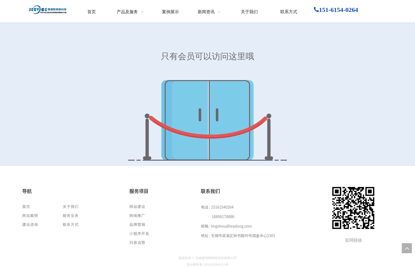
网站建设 (137, 206)
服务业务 (71, 215)
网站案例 (30, 215)
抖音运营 (137, 242)
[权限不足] (207, 120)
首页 (26, 206)
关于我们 (71, 206)
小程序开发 (139, 233)
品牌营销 (137, 224)
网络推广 (137, 215)
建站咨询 (30, 224)
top (407, 248)
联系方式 (71, 224)
